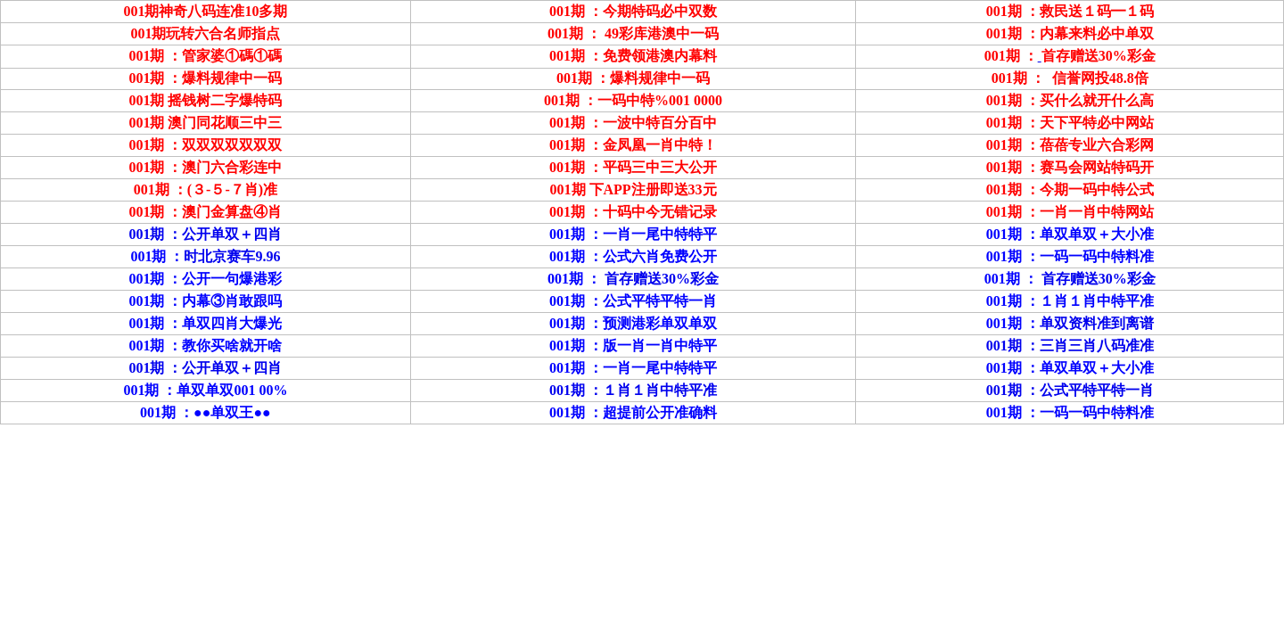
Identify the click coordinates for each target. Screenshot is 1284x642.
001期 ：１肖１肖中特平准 (633, 390)
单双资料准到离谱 (1097, 323)
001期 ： (155, 211)
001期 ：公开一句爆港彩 (205, 278)
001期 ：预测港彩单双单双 (633, 323)
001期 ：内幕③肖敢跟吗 (205, 301)
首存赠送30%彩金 (662, 278)
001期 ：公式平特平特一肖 (1070, 390)
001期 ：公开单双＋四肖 (205, 234)
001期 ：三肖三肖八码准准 (1070, 345)
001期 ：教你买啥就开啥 (205, 345)
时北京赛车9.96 (232, 256)
